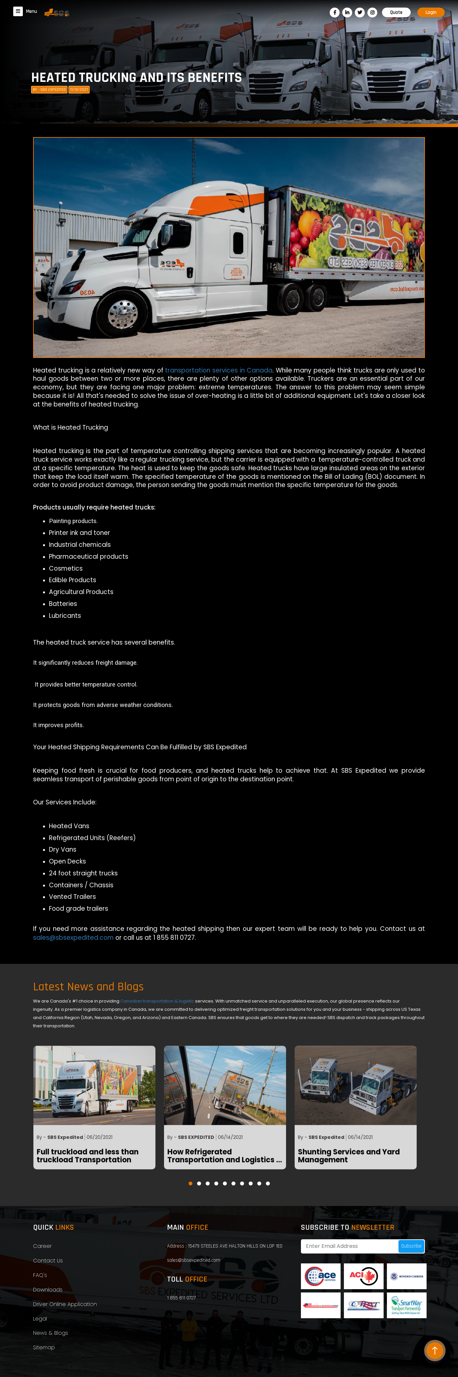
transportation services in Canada (218, 370)
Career (42, 1246)
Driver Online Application (65, 1304)
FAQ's (40, 1275)
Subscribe (411, 1246)
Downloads (47, 1289)
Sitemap (44, 1347)
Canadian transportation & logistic (157, 1001)
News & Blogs (50, 1333)
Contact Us (48, 1260)
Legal (40, 1319)
